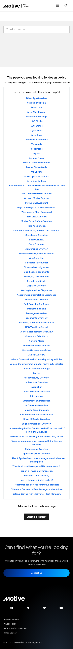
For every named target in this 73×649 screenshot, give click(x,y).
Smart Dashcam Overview (37, 391)
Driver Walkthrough (36, 111)
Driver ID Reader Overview (36, 419)
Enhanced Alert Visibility (36, 475)
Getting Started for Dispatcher (36, 290)
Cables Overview (36, 354)
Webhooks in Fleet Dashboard (37, 212)
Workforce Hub (36, 258)
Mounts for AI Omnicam (37, 409)
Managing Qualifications (36, 276)
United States (9, 633)
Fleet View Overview (36, 216)
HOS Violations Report (36, 327)
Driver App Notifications (36, 176)
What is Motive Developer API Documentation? (36, 466)
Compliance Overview (36, 235)
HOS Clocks (36, 121)
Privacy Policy (9, 624)
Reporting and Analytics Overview (36, 322)
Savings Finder (36, 157)
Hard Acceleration (37, 225)
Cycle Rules (37, 130)
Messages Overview (36, 313)
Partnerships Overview (36, 449)
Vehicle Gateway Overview (36, 345)
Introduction (36, 396)
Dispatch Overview (36, 285)
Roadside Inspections (37, 139)
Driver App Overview (36, 98)
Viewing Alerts (36, 340)
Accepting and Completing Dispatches (36, 294)
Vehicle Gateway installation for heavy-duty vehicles (36, 363)
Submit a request (36, 517)
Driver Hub (36, 107)
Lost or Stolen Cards (36, 167)
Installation (36, 386)
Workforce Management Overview (36, 253)
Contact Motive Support (36, 198)
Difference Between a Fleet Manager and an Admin (37, 489)
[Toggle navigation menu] (57, 5)
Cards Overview (36, 244)
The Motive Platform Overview (36, 193)
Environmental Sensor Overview (36, 414)
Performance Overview (36, 299)
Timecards (36, 144)
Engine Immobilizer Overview (36, 423)
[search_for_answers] (36, 29)
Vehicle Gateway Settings (37, 368)
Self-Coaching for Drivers (36, 304)
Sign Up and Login (36, 102)
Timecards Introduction (36, 262)
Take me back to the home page (37, 506)
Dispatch (36, 153)
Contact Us (36, 572)
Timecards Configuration (36, 267)
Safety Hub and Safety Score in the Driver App (36, 230)
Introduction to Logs (36, 116)
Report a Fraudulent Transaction (37, 470)
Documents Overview (36, 317)
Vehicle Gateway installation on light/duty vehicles (36, 359)
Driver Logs (36, 134)
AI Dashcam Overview (37, 382)
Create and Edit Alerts (36, 336)
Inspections (37, 148)
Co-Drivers (36, 171)
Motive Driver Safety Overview (36, 221)
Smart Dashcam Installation (36, 400)
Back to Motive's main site (15, 628)
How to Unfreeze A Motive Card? (36, 480)
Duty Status (37, 125)
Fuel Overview (36, 239)
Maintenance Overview (36, 248)
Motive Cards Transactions (36, 162)
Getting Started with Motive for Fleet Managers (36, 493)
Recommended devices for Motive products (36, 484)
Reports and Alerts (36, 281)
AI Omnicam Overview (36, 405)
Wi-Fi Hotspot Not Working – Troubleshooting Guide (36, 436)
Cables (36, 373)
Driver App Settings (36, 180)
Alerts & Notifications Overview (37, 331)
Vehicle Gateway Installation (36, 350)
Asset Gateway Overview (36, 377)
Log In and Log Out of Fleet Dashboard (36, 207)
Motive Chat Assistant (36, 202)
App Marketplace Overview (36, 453)
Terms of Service (11, 619)
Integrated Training (36, 308)
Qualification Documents (36, 271)
